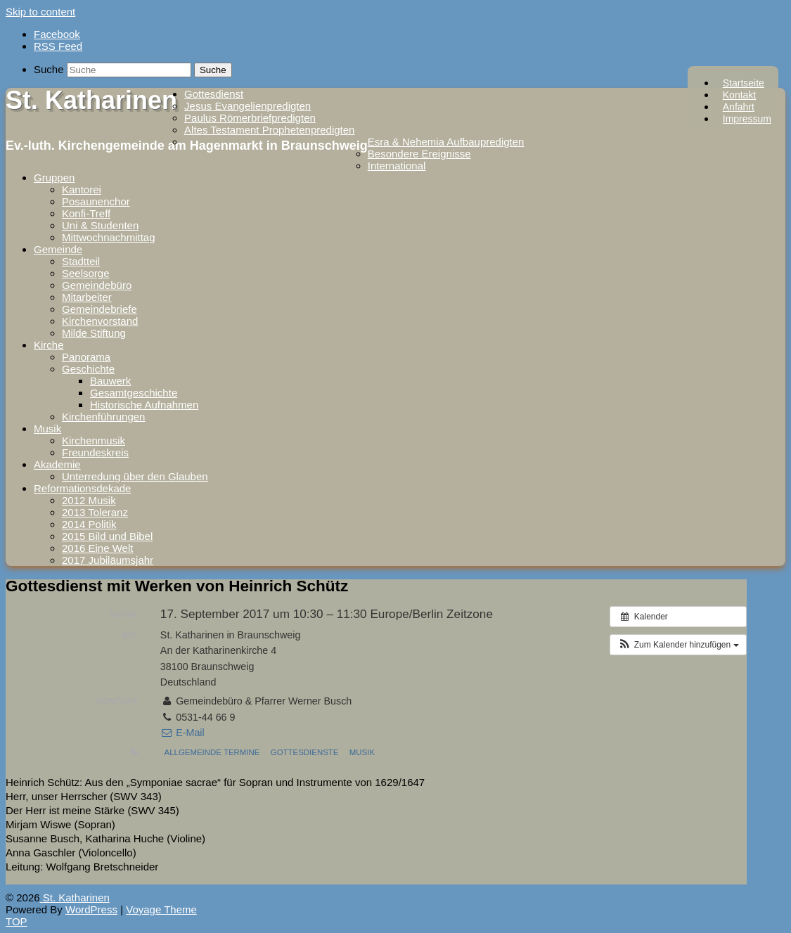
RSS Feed (58, 46)
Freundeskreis (95, 452)
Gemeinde (58, 249)
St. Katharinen (91, 100)
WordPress (91, 909)
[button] (677, 645)
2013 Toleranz (95, 512)
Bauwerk (110, 381)
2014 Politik (89, 524)
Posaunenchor (96, 201)
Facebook (57, 34)
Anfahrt (738, 106)
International (397, 166)
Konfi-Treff (86, 213)
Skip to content (40, 12)
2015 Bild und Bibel (107, 536)
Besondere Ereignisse (419, 154)
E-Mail (182, 732)
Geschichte (88, 369)
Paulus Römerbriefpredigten (250, 118)
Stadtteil (81, 261)
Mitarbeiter (87, 297)
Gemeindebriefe (99, 309)
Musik (47, 429)
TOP (16, 921)
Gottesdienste (305, 752)
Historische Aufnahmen (144, 405)
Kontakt (739, 95)
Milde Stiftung (94, 333)
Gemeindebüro (96, 285)
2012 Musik (89, 500)
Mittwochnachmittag (108, 237)
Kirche (49, 345)
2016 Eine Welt (97, 548)
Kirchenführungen (103, 417)
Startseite (743, 83)
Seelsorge (86, 273)
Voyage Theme (161, 909)
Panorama (86, 357)
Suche (49, 69)
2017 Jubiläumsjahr (107, 560)
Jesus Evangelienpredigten (247, 106)
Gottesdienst (213, 94)
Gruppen (54, 178)
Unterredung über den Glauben (135, 476)
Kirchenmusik (93, 440)
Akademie (57, 464)
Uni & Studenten (100, 225)
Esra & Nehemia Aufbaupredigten (446, 142)
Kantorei (81, 189)
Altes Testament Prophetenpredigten (269, 130)
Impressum (747, 118)
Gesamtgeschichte (133, 393)
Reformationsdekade (82, 488)
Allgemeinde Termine (212, 752)
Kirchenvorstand (100, 321)
